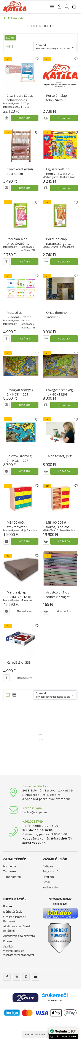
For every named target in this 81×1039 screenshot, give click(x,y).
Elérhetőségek (12, 912)
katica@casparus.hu (37, 812)
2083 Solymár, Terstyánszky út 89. (48, 790)
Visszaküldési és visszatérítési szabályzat (18, 953)
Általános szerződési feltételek (16, 928)
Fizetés (7, 941)
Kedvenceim (51, 887)
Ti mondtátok (12, 877)
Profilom (48, 877)
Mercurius (26, 600)
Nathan (25, 320)
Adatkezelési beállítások (40, 1034)
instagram (16, 977)
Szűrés (10, 37)
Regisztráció (50, 871)
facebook (7, 977)
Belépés (48, 866)
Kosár (46, 882)
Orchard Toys (67, 177)
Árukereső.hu (55, 1000)
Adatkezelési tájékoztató (19, 936)
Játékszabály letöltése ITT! (28, 248)
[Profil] (59, 6)
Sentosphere (67, 246)
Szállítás (8, 946)
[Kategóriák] (52, 6)
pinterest (26, 977)
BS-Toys (25, 103)
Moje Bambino (29, 530)
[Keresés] (66, 6)
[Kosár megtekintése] (74, 6)
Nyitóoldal (10, 866)
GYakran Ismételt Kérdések (14, 919)
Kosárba (25, 117)
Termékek (9, 871)
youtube (35, 977)
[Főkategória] (13, 18)
